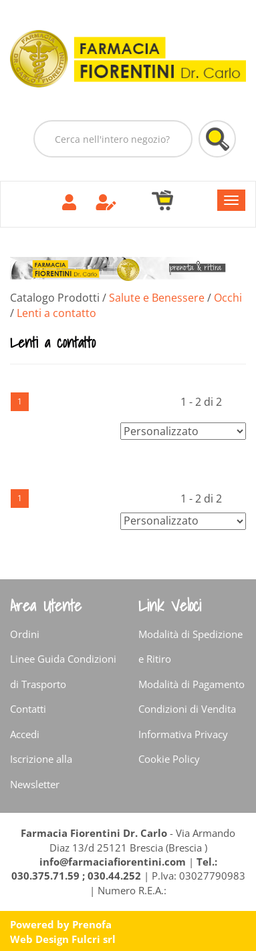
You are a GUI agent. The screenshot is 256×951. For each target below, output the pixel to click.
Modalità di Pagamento (191, 684)
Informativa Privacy (183, 734)
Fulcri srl (94, 939)
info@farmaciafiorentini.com (113, 861)
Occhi (228, 297)
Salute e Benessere (157, 297)
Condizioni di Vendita (187, 708)
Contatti (28, 708)
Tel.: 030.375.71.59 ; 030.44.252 (114, 868)
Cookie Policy (169, 758)
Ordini (24, 634)
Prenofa (92, 924)
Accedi (24, 734)
